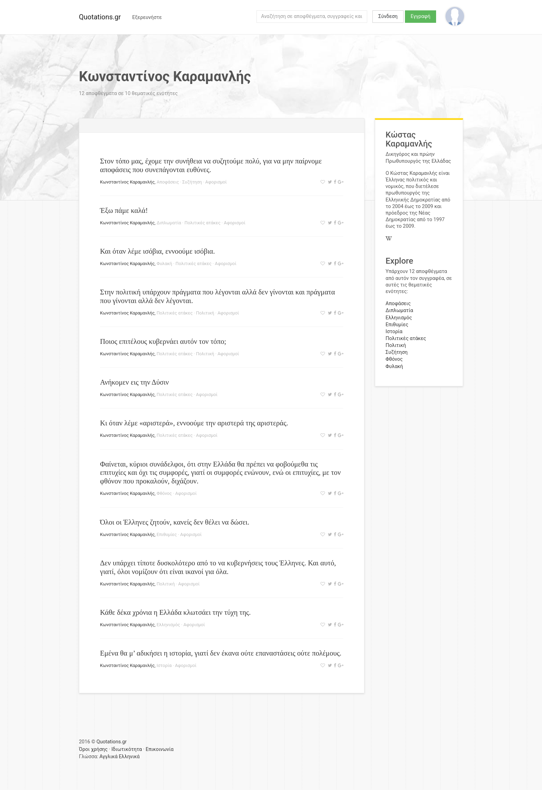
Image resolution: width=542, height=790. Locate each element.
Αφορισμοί (216, 182)
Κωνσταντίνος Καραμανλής (127, 182)
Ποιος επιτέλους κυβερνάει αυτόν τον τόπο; (163, 341)
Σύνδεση (387, 16)
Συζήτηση (192, 182)
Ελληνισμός (168, 624)
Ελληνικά (129, 757)
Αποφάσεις (167, 182)
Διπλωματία (168, 222)
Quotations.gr (100, 17)
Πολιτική (205, 313)
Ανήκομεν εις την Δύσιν (134, 382)
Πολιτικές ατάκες (202, 222)
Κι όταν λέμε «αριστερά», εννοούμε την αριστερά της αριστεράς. (194, 423)
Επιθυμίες (166, 534)
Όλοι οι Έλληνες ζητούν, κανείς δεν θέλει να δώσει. (174, 522)
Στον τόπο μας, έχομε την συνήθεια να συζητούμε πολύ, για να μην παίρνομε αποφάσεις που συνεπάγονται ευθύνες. (211, 165)
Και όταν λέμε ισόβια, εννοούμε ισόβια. (157, 251)
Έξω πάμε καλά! (124, 210)
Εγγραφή (421, 16)
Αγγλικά (108, 757)
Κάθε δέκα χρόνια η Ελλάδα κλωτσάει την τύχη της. (175, 612)
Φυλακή (164, 263)
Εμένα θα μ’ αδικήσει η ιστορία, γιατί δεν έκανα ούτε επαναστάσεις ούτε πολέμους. (220, 653)
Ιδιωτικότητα (126, 749)
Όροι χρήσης (93, 749)
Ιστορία (163, 665)
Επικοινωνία (160, 749)
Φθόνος (164, 493)
